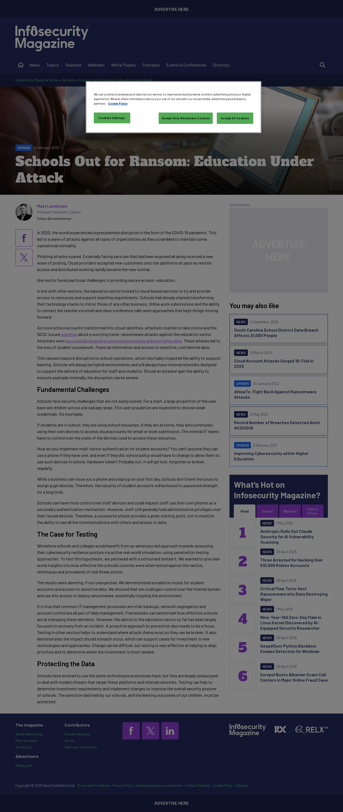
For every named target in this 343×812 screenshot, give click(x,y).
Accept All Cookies (235, 118)
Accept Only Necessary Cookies (186, 118)
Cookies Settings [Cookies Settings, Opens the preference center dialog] (112, 118)
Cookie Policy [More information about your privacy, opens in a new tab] (118, 103)
